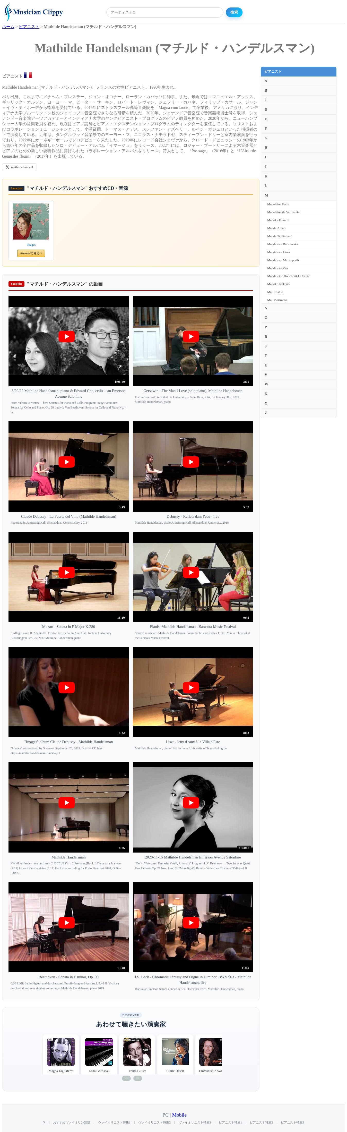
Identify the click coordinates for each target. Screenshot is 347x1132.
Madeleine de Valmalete (283, 212)
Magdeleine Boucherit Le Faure (288, 276)
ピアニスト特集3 (292, 1122)
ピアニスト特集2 (261, 1122)
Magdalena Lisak (278, 252)
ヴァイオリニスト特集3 (195, 1122)
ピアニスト (273, 71)
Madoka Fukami (278, 220)
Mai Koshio (275, 292)
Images (31, 244)
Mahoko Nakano (278, 284)
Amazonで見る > (31, 253)
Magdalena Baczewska (282, 244)
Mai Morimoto (277, 300)
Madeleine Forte (278, 204)
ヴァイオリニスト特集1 (114, 1122)
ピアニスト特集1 (230, 1122)
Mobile (179, 1115)
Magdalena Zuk (277, 268)
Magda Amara (276, 228)
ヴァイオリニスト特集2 (154, 1122)
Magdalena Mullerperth (283, 260)
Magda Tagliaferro (279, 236)
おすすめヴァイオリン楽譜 (71, 1122)
